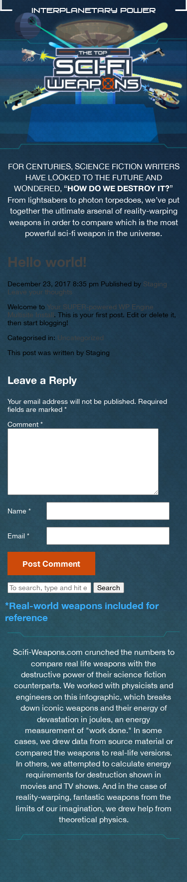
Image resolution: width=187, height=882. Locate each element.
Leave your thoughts (39, 292)
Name (19, 511)
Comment (25, 424)
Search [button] (108, 588)
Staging (155, 284)
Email (18, 536)
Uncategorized (80, 338)
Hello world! (47, 261)
